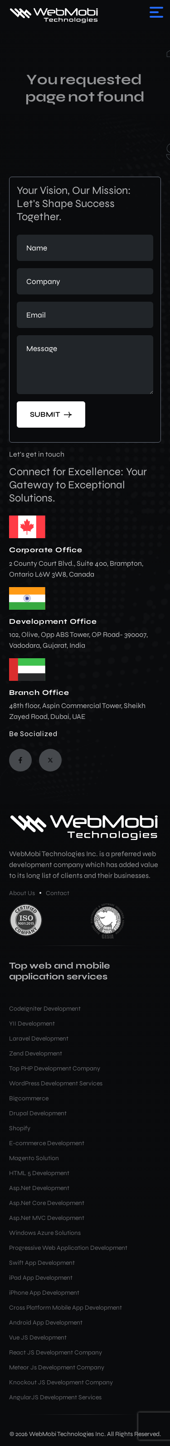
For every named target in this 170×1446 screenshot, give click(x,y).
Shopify (19, 1128)
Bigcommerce (29, 1098)
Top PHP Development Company (54, 1068)
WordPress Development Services (55, 1083)
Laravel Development (38, 1038)
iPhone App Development (44, 1293)
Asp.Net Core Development (46, 1203)
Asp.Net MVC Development (46, 1218)
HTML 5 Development (39, 1173)
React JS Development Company (55, 1352)
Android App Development (46, 1322)
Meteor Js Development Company (56, 1367)
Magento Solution (34, 1158)
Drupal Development (38, 1113)
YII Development (32, 1023)
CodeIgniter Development (45, 1008)
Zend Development (35, 1053)
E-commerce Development (46, 1143)
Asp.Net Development (39, 1188)
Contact (57, 893)
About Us (22, 893)
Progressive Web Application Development (68, 1248)
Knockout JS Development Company (61, 1382)
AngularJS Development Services (55, 1397)
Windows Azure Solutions (45, 1233)
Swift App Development (42, 1263)
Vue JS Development (38, 1337)
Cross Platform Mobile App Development (65, 1307)
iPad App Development (41, 1278)
